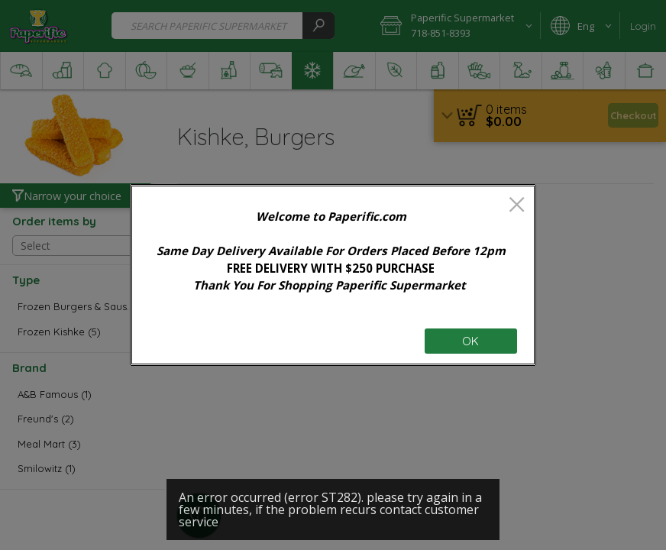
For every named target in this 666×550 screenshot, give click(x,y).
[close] (517, 205)
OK (470, 341)
